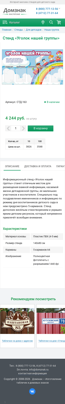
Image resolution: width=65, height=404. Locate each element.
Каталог (14, 22)
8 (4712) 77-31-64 (47, 13)
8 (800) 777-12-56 (47, 8)
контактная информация (32, 373)
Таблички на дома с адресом (17, 341)
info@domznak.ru (39, 369)
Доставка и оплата (37, 166)
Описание (12, 166)
